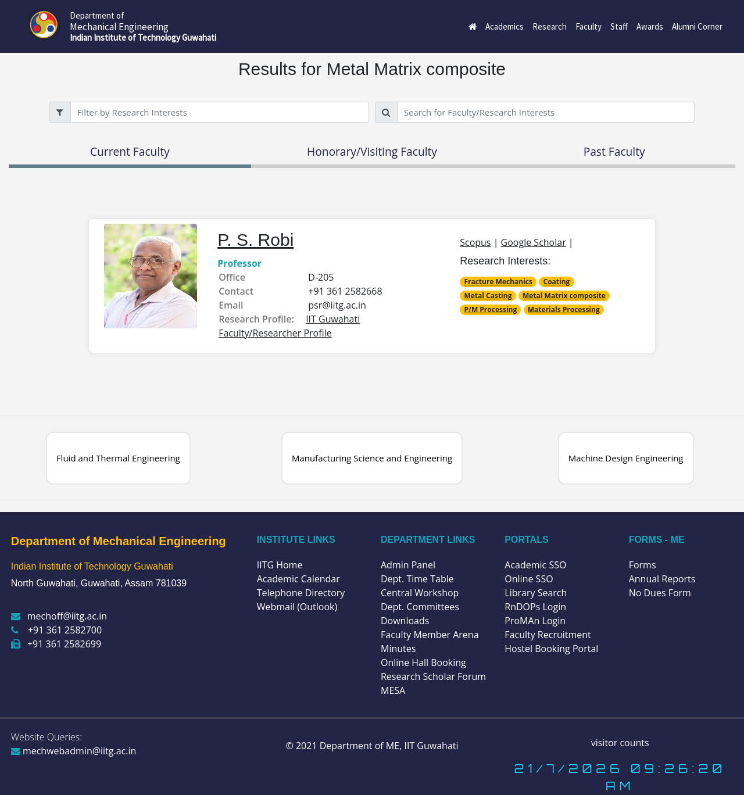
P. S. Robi (255, 239)
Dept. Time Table (417, 578)
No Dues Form (660, 592)
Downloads (405, 620)
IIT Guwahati (430, 745)
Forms (642, 564)
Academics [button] (504, 26)
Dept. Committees (420, 606)
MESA (393, 690)
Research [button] (549, 26)
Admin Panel (408, 564)
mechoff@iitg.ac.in (59, 616)
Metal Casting (488, 295)
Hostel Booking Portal (551, 648)
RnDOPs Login (535, 606)
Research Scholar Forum (433, 676)
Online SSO (529, 578)
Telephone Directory (301, 592)
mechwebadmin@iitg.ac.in (74, 750)
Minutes (398, 648)
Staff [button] (619, 26)
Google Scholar (533, 242)
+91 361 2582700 (56, 630)
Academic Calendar (298, 578)
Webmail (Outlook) (297, 606)
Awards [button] (649, 26)
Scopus (475, 242)
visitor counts (620, 742)
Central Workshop (420, 592)
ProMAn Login (535, 620)
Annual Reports (662, 578)
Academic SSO (535, 564)
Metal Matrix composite (564, 295)
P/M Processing (490, 309)
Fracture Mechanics (498, 282)
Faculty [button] (588, 26)
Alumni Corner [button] (697, 26)
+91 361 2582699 (56, 644)
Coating (556, 282)
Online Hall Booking (423, 662)
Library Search (536, 592)
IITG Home (280, 564)
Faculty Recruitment (548, 634)
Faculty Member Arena (430, 634)
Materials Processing (564, 309)
